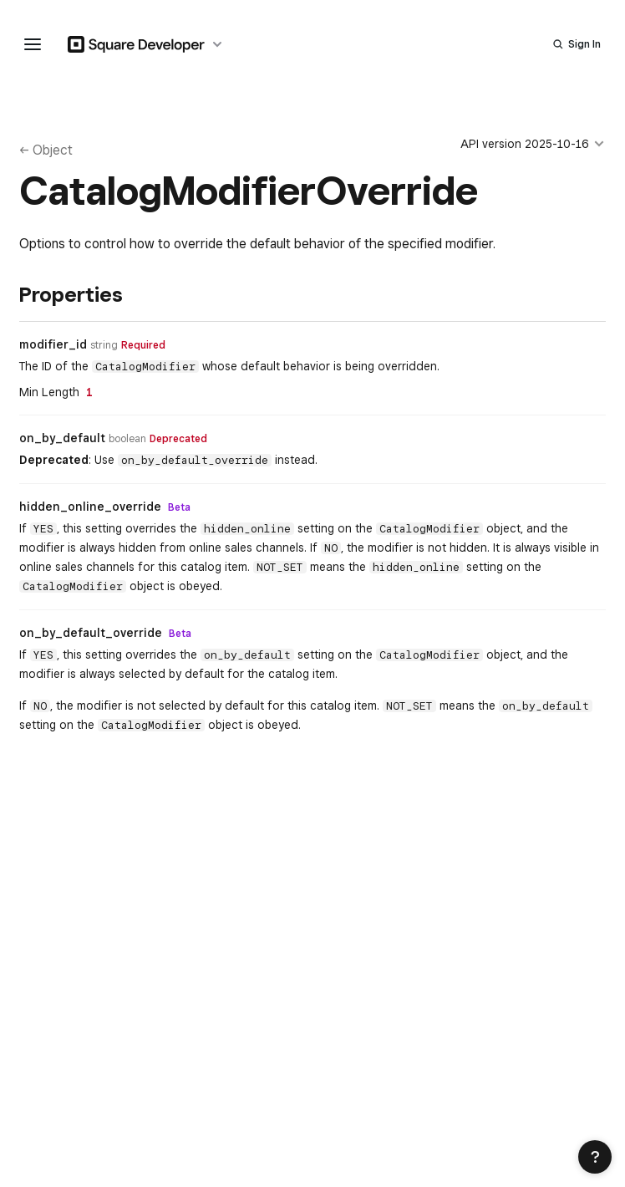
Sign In (584, 44)
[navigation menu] (32, 44)
